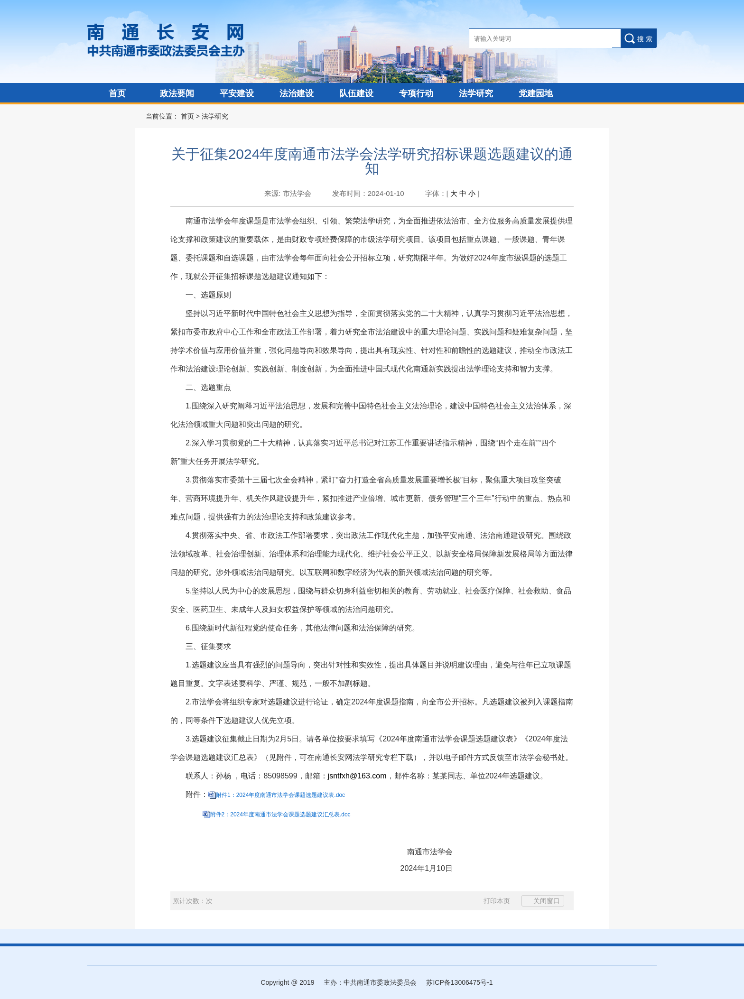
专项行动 (416, 93)
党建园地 (536, 93)
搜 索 (638, 38)
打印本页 (492, 901)
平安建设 (237, 93)
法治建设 (296, 93)
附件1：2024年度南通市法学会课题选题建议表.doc (280, 795)
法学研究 (476, 93)
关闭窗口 (543, 901)
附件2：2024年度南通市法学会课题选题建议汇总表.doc (280, 814)
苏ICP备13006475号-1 (459, 982)
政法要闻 (177, 93)
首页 (117, 93)
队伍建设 (356, 93)
